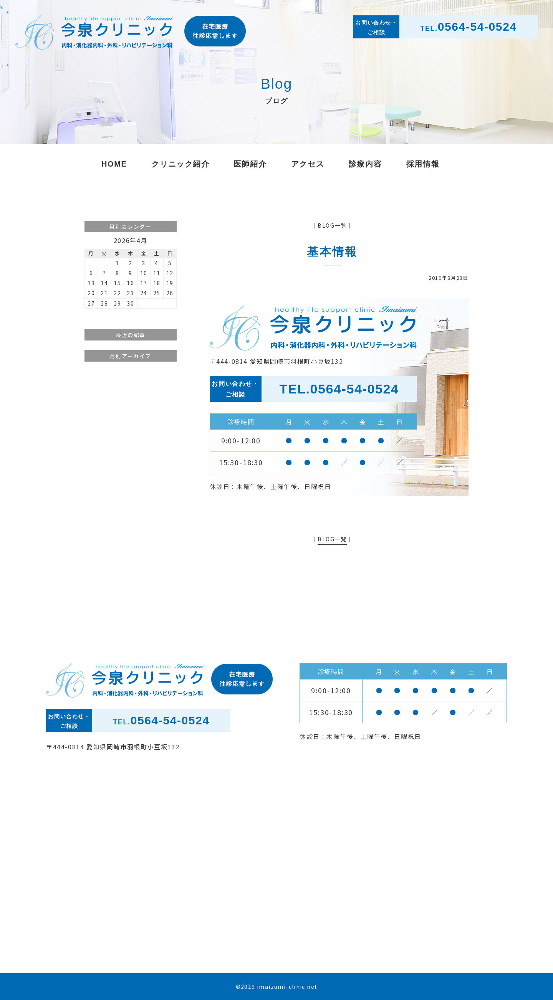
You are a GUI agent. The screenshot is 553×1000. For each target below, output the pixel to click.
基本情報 (332, 251)
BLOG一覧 (332, 225)
